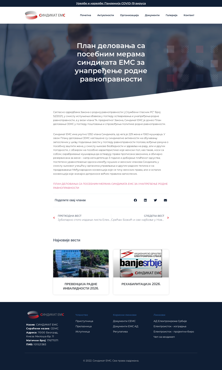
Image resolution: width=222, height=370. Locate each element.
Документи (152, 15)
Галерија (171, 15)
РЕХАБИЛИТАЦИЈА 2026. (141, 284)
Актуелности (105, 15)
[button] (135, 200)
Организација (129, 15)
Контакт (189, 15)
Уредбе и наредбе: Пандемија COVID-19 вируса (111, 3)
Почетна (85, 15)
